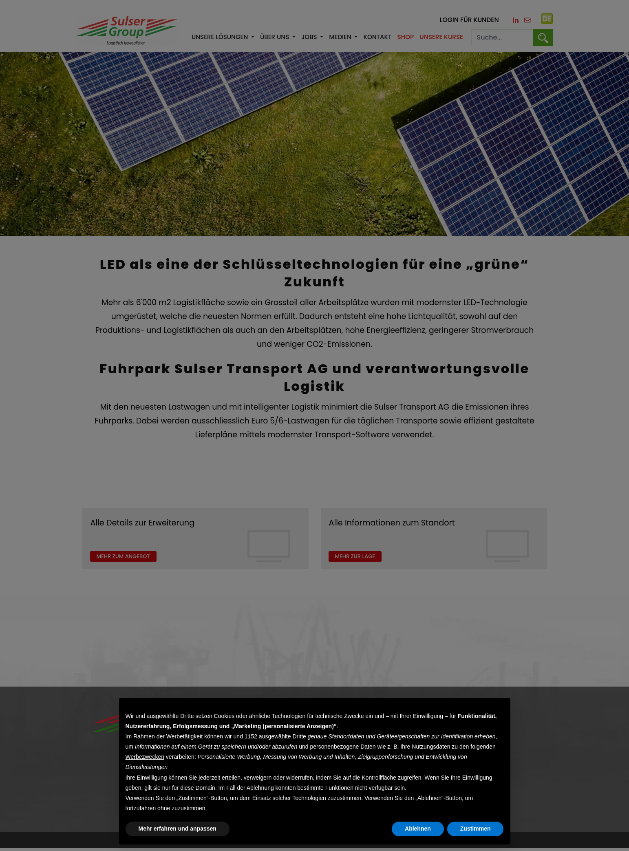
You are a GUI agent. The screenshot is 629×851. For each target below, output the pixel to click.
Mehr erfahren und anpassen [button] (177, 828)
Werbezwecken (145, 756)
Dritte (299, 736)
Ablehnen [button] (418, 828)
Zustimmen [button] (475, 828)
